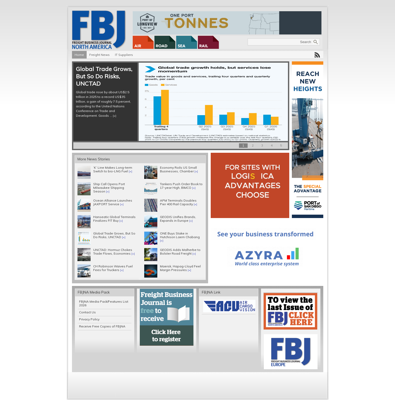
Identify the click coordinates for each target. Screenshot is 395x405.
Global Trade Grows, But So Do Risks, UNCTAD (104, 76)
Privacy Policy (89, 319)
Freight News (99, 55)
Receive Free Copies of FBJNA (102, 326)
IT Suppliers (124, 55)
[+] (114, 116)
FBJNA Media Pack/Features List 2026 (103, 303)
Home (79, 55)
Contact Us (87, 312)
